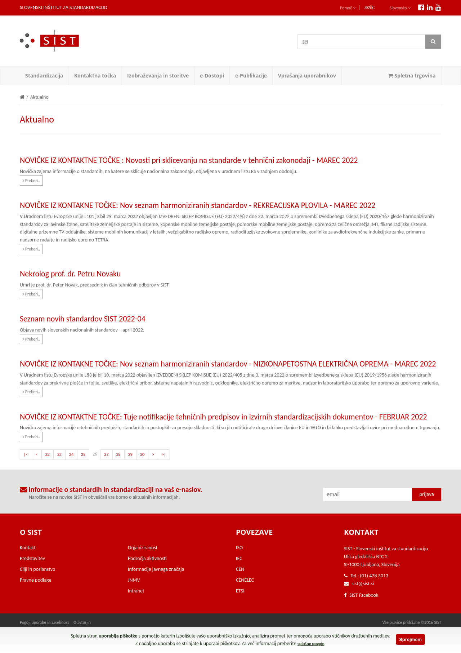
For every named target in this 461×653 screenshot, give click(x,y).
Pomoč (348, 7)
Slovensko (400, 7)
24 (71, 454)
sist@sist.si (363, 584)
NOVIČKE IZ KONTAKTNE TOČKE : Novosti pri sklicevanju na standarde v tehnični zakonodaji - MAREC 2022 (189, 160)
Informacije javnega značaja (156, 569)
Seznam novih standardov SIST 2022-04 (83, 319)
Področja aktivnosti (147, 558)
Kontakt (28, 548)
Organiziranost (142, 548)
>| (164, 454)
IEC (239, 558)
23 (59, 454)
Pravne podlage (36, 580)
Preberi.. (31, 180)
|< (26, 454)
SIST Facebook (361, 595)
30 (142, 454)
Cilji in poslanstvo (37, 569)
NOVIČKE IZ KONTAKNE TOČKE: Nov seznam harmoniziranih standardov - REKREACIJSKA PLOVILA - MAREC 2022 (197, 205)
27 (106, 454)
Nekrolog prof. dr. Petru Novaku (70, 274)
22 (47, 454)
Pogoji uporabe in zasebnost (44, 622)
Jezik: (369, 7)
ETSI (240, 591)
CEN (240, 569)
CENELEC (245, 580)
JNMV (134, 580)
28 (118, 454)
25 (83, 454)
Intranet (136, 591)
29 (130, 454)
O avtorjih (82, 622)
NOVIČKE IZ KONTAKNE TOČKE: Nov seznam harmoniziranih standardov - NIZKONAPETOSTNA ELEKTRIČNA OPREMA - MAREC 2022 (228, 364)
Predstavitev (32, 558)
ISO (239, 548)
